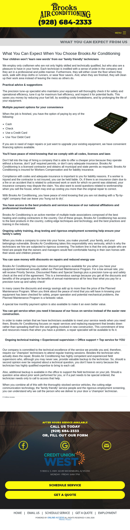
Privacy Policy (65, 519)
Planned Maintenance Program (72, 269)
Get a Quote (83, 513)
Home (18, 513)
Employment (107, 513)
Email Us (33, 513)
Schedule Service (57, 513)
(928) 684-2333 (65, 22)
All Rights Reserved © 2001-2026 (79, 518)
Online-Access (55, 517)
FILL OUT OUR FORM (69, 435)
